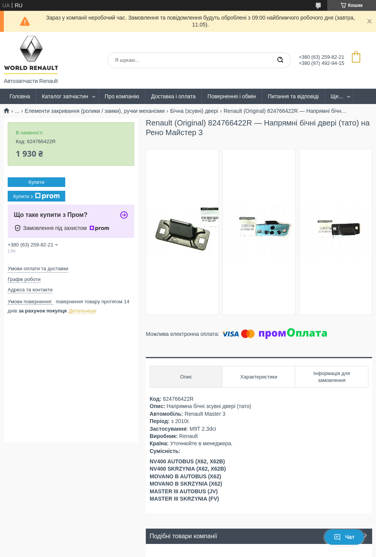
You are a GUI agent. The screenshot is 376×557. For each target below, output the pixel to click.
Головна (20, 96)
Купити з (36, 196)
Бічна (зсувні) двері (194, 111)
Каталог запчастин (65, 96)
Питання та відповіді (293, 96)
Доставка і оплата (173, 96)
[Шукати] (280, 60)
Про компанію (122, 96)
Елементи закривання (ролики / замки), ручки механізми (95, 111)
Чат (344, 537)
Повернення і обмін (232, 96)
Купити (36, 182)
